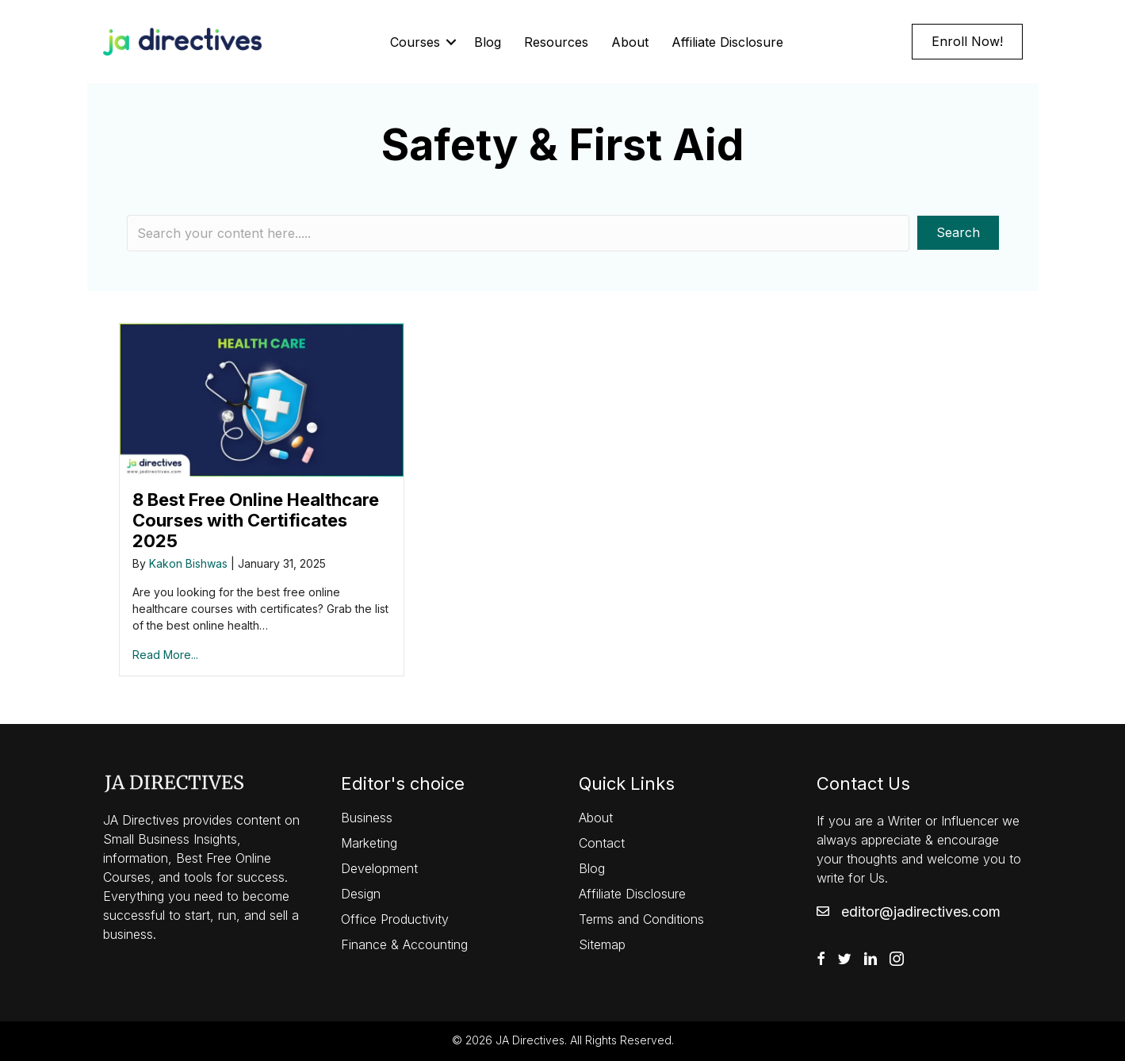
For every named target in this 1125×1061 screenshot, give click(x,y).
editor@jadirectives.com (921, 911)
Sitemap (602, 944)
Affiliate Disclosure (727, 42)
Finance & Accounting (404, 944)
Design (361, 894)
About (630, 42)
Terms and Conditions (641, 919)
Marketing (369, 843)
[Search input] (518, 233)
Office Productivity (395, 919)
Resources (556, 42)
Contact (602, 843)
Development (379, 868)
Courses (415, 42)
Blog (487, 42)
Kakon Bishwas (188, 563)
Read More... (165, 654)
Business (366, 817)
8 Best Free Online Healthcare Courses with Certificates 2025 (255, 520)
